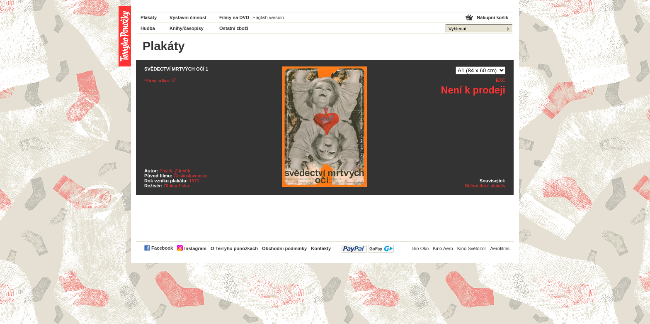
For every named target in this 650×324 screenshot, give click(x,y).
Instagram (195, 248)
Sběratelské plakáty (485, 185)
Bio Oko (420, 248)
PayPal (367, 249)
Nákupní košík (492, 17)
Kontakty (321, 248)
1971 (194, 180)
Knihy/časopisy (187, 28)
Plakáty (149, 17)
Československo (190, 175)
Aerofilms (499, 248)
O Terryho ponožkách (234, 248)
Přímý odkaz (157, 80)
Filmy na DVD (234, 17)
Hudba (148, 28)
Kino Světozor (471, 248)
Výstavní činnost (188, 17)
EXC (500, 80)
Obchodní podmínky (284, 248)
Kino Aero (443, 248)
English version (268, 17)
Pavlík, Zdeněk (175, 170)
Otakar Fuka (176, 185)
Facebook (162, 247)
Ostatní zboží (233, 28)
